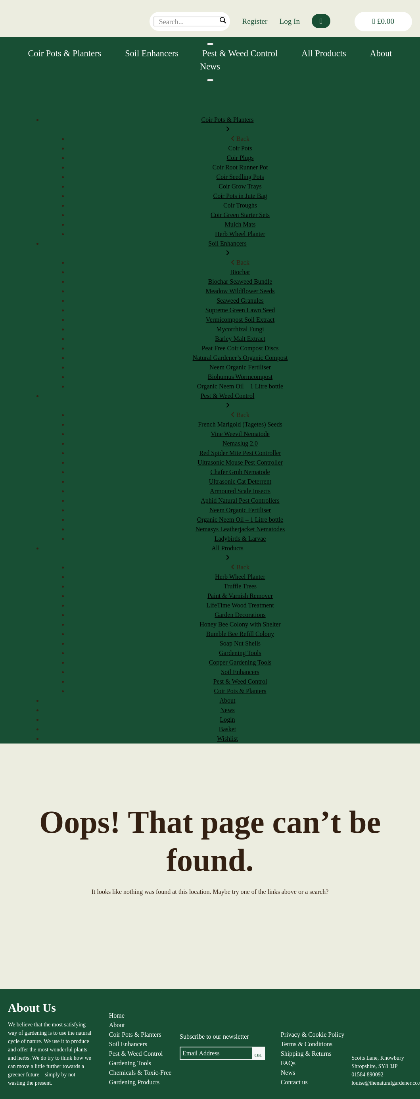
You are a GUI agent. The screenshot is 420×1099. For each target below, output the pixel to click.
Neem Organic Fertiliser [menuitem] (240, 367)
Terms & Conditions (306, 1044)
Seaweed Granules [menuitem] (240, 300)
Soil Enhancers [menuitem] (227, 249)
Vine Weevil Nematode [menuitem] (240, 433)
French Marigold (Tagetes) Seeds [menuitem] (240, 424)
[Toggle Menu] (210, 44)
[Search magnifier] (222, 20)
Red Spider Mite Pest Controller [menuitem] (240, 453)
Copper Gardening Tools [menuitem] (240, 662)
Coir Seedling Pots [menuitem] (240, 176)
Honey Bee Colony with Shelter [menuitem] (239, 624)
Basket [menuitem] (227, 729)
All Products (323, 53)
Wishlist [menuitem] (227, 738)
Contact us (294, 1082)
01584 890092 (367, 1075)
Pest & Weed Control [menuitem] (227, 401)
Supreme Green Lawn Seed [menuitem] (240, 310)
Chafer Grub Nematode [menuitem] (240, 472)
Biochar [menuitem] (240, 272)
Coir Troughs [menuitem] (240, 205)
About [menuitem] (228, 700)
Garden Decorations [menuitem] (240, 614)
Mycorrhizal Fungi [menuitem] (240, 329)
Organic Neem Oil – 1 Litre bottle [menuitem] (240, 386)
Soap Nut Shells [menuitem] (240, 643)
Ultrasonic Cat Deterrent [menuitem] (240, 481)
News (210, 66)
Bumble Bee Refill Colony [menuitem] (240, 633)
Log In (289, 21)
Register (254, 21)
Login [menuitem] (227, 719)
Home (117, 1015)
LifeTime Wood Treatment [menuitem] (240, 605)
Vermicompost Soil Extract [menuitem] (240, 319)
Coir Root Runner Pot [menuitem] (240, 167)
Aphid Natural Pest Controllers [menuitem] (240, 500)
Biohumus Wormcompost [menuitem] (240, 376)
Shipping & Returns (306, 1053)
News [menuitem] (227, 710)
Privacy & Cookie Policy (312, 1034)
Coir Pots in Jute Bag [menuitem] (240, 195)
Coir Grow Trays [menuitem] (240, 186)
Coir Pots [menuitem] (240, 148)
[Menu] (210, 80)
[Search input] (188, 21)
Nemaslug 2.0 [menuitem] (240, 443)
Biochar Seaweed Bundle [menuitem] (240, 281)
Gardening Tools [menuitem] (240, 652)
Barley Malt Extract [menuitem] (240, 338)
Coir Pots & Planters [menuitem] (227, 125)
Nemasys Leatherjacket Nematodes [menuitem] (240, 529)
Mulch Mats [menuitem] (240, 224)
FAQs (288, 1063)
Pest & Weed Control (240, 53)
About (381, 53)
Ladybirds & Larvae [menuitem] (240, 538)
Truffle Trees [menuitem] (240, 586)
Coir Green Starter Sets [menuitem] (240, 214)
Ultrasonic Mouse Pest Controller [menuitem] (240, 462)
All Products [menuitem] (227, 554)
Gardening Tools (130, 1063)
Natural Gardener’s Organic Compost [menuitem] (240, 357)
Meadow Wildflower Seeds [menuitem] (239, 291)
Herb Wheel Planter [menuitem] (240, 234)
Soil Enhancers (151, 53)
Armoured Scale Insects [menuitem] (240, 491)
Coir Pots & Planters (64, 53)
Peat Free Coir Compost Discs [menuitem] (240, 348)
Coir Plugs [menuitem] (239, 157)
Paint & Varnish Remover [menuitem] (240, 595)
